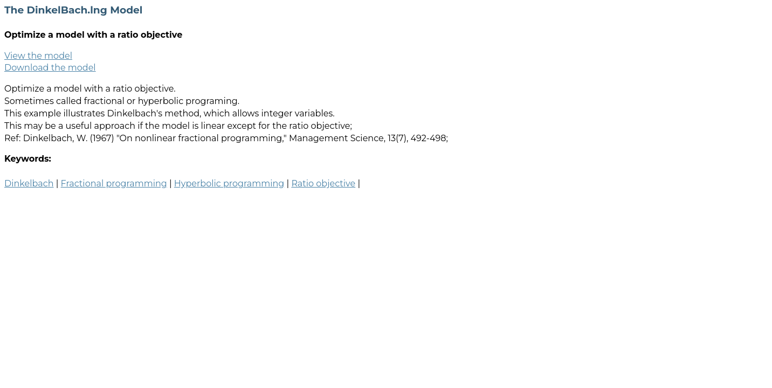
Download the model (50, 68)
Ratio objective (323, 183)
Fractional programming (114, 183)
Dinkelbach (28, 183)
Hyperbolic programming (229, 183)
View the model (38, 56)
